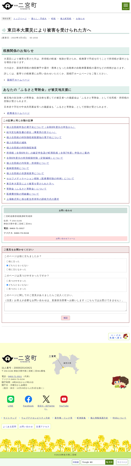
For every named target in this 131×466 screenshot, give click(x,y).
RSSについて (119, 418)
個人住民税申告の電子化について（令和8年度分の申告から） (41, 127)
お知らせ (80, 19)
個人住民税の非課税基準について (25, 173)
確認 (66, 318)
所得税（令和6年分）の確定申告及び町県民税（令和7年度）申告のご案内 (48, 153)
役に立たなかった (17, 269)
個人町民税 (65, 19)
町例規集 (81, 418)
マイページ (122, 462)
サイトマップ (10, 418)
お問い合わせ (26, 426)
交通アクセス (42, 426)
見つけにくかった (17, 289)
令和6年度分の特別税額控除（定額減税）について (35, 158)
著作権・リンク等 (63, 418)
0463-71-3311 (15, 376)
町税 (53, 19)
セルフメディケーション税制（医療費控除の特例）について (40, 178)
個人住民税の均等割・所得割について (28, 163)
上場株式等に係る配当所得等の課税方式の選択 (33, 199)
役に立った (14, 261)
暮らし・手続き (39, 19)
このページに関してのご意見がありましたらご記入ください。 (39, 295)
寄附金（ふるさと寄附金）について (27, 189)
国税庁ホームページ (18, 80)
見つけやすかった (17, 281)
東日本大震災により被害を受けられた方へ (30, 183)
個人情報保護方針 (99, 418)
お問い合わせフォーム (65, 238)
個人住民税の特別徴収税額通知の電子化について (34, 137)
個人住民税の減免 (17, 142)
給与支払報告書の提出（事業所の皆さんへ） (32, 132)
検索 (111, 462)
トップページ (20, 19)
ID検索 (76, 462)
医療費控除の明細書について (23, 194)
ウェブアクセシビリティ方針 (35, 418)
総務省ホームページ (18, 113)
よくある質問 (9, 426)
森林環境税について (18, 168)
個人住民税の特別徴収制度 (22, 147)
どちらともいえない (19, 265)
